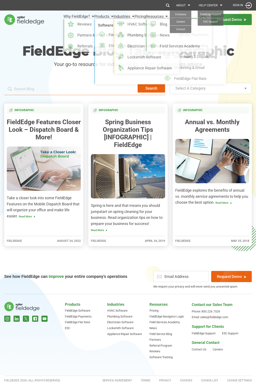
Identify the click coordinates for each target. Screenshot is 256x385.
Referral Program (160, 345)
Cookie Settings (239, 380)
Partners (155, 339)
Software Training (161, 357)
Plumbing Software (119, 316)
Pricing (135, 18)
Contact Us (199, 349)
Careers (218, 349)
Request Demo (231, 276)
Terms (145, 380)
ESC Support (230, 333)
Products (85, 18)
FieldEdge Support (204, 333)
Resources (155, 18)
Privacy (165, 380)
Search (151, 88)
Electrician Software (120, 322)
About (181, 5)
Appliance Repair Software (124, 334)
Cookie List (209, 380)
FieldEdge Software (77, 310)
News (153, 328)
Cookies (186, 380)
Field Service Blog (160, 334)
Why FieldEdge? (53, 20)
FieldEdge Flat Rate (77, 322)
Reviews (154, 351)
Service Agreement (117, 380)
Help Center (208, 5)
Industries (111, 18)
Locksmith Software (120, 328)
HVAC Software (117, 310)
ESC (67, 328)
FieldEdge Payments (78, 316)
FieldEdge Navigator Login (166, 316)
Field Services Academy (164, 322)
